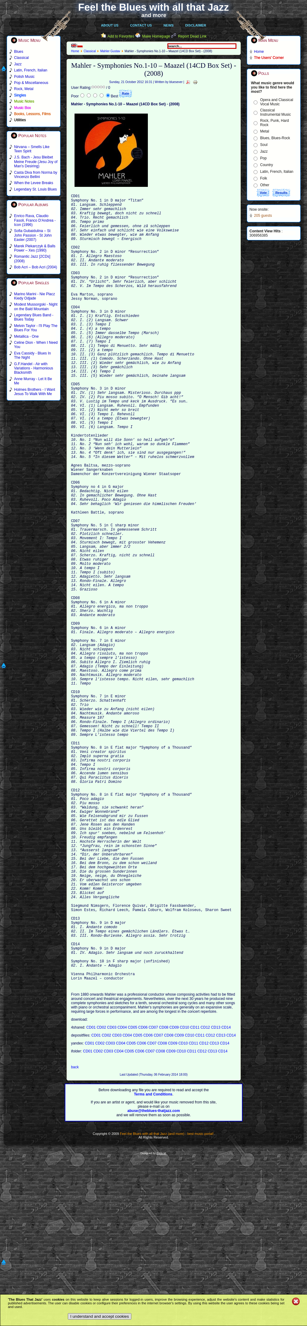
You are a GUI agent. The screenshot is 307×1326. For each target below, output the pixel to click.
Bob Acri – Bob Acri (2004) (35, 267)
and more (153, 15)
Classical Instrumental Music (275, 112)
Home (75, 51)
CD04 (122, 1196)
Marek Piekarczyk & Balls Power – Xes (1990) (34, 248)
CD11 (195, 1196)
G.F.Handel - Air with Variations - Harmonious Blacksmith (33, 368)
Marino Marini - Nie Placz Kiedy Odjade (34, 296)
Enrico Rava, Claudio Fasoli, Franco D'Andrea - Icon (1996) (35, 220)
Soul (264, 145)
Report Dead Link (192, 36)
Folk (263, 178)
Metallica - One (26, 336)
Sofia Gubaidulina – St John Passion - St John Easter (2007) (33, 235)
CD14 (226, 1196)
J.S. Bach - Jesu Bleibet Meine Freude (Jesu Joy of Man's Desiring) (35, 161)
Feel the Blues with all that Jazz (153, 7)
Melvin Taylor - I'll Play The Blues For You (35, 328)
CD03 (112, 1196)
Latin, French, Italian (277, 171)
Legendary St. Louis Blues (35, 189)
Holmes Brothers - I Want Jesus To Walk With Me (34, 391)
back (75, 1235)
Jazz (264, 151)
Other (264, 185)
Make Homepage (156, 36)
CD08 (164, 1196)
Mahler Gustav (110, 51)
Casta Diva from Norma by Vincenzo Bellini (35, 174)
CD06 (143, 1196)
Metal (264, 131)
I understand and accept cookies (99, 1316)
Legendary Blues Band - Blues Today (33, 317)
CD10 (185, 1196)
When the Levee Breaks (33, 183)
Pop (263, 158)
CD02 (102, 1196)
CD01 (91, 1196)
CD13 (216, 1196)
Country (266, 165)
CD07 (154, 1196)
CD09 (175, 1196)
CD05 (133, 1196)
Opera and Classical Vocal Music (276, 102)
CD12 (206, 1196)
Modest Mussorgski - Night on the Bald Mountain (35, 306)
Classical (90, 51)
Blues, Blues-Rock (275, 138)
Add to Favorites (121, 36)
